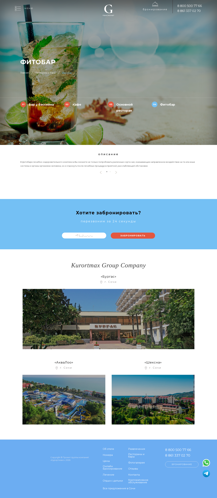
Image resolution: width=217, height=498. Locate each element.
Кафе (76, 104)
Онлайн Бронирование (112, 467)
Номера (108, 455)
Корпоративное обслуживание (138, 481)
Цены (106, 461)
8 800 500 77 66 (189, 6)
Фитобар (67, 72)
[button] (107, 171)
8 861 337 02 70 (189, 11)
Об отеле (108, 449)
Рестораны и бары (45, 72)
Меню (29, 8)
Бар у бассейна (41, 104)
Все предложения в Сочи (119, 488)
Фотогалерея (136, 463)
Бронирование (155, 9)
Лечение (108, 475)
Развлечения (136, 449)
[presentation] (101, 172)
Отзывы (133, 469)
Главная (24, 72)
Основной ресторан (124, 107)
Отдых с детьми (113, 481)
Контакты (134, 475)
